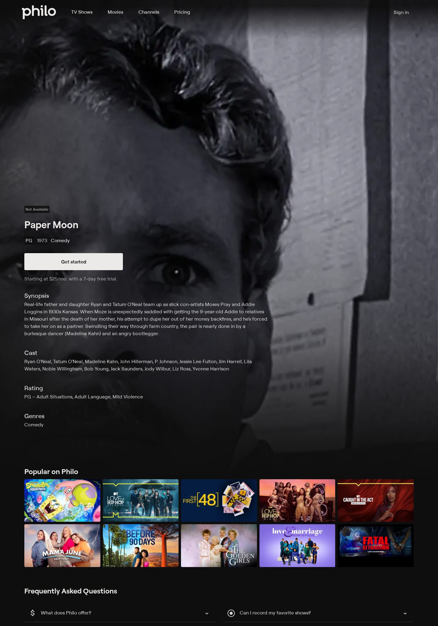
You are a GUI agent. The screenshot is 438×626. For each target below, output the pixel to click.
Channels (148, 12)
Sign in (401, 12)
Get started (73, 262)
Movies (115, 12)
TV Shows (81, 12)
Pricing (182, 12)
